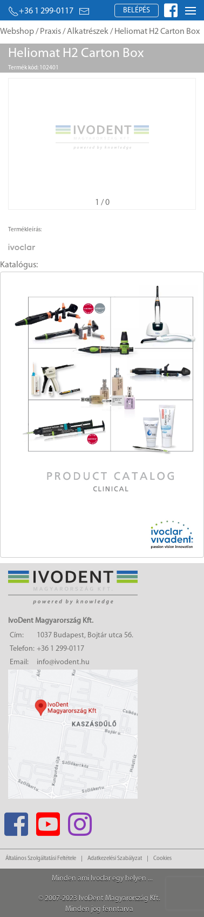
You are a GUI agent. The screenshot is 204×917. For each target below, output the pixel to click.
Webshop (17, 31)
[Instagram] (80, 821)
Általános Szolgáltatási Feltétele (40, 859)
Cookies (162, 859)
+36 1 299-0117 (40, 11)
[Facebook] (16, 821)
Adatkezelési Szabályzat (114, 859)
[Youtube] (48, 821)
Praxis (50, 31)
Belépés (136, 10)
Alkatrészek (87, 31)
